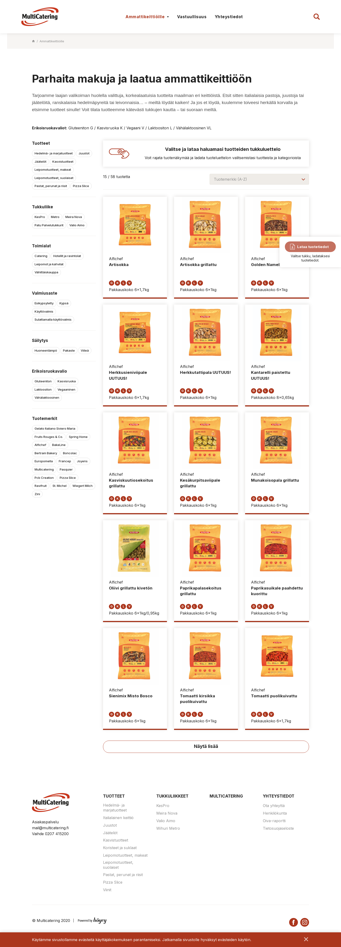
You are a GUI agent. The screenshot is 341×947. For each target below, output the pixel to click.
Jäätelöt (40, 161)
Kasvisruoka (67, 381)
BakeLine (59, 445)
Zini (37, 494)
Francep (65, 461)
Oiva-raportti (274, 821)
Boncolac (70, 453)
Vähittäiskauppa (46, 272)
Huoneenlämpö (46, 350)
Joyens (82, 461)
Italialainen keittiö (118, 818)
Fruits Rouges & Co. (49, 437)
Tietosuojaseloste (278, 828)
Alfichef (40, 445)
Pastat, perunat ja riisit (51, 186)
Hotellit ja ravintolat (67, 256)
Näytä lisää (206, 746)
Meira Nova (73, 217)
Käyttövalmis (44, 311)
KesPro (40, 217)
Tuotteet (114, 796)
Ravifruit (41, 486)
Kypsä (63, 303)
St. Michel (60, 486)
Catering (41, 256)
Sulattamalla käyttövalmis (53, 319)
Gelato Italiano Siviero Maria (55, 428)
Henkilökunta (275, 813)
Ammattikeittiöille (145, 16)
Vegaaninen (66, 389)
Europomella (44, 461)
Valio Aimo (77, 225)
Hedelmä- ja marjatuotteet (54, 153)
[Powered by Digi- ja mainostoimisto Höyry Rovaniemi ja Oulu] (92, 919)
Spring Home (78, 437)
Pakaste (69, 350)
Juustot (84, 153)
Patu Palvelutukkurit (49, 225)
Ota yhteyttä (274, 805)
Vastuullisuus (192, 16)
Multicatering (44, 469)
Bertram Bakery (46, 453)
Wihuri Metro (168, 828)
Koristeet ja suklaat (120, 848)
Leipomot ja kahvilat (49, 264)
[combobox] (259, 179)
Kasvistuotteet (62, 161)
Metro (55, 217)
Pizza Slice (81, 186)
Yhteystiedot (229, 16)
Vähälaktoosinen (47, 397)
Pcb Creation (44, 478)
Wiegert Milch (82, 486)
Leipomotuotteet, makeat (53, 169)
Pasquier (66, 469)
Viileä (85, 350)
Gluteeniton (43, 381)
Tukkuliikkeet (172, 796)
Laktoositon (43, 389)
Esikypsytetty (44, 303)
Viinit (107, 890)
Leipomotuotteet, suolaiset (54, 178)
